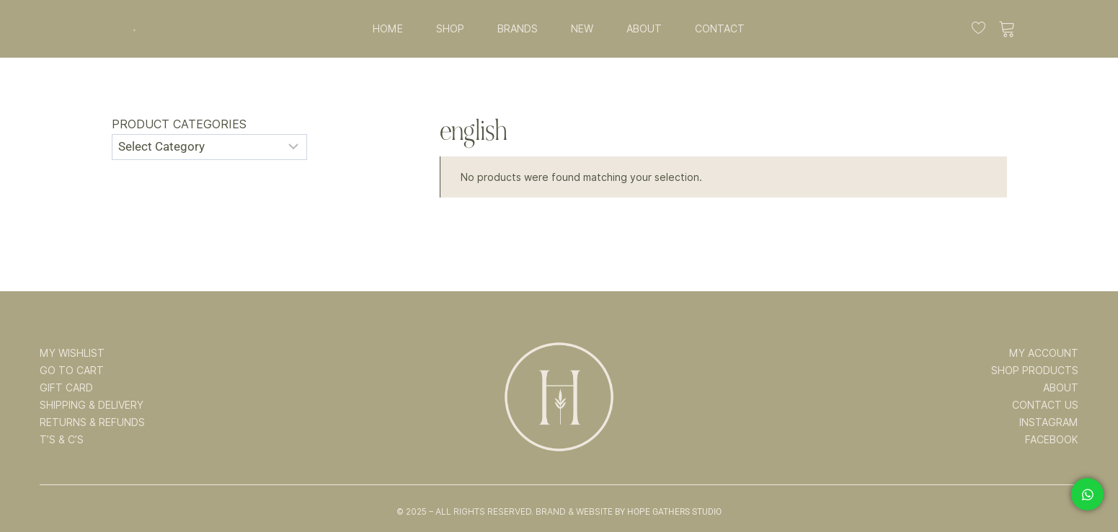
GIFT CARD (66, 388)
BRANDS (517, 29)
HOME (388, 29)
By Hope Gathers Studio (668, 512)
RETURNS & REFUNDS (92, 422)
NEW (582, 29)
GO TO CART (72, 370)
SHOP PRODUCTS (1034, 370)
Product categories (179, 124)
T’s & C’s (62, 439)
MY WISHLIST (72, 353)
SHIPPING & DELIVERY (91, 405)
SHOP (450, 29)
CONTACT (720, 29)
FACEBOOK (1051, 439)
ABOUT (644, 29)
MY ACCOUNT (1043, 353)
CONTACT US (1045, 405)
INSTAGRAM (1048, 422)
